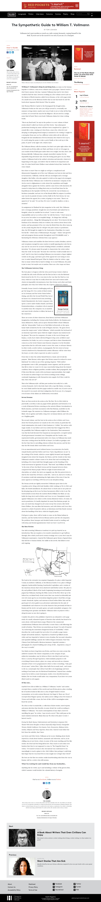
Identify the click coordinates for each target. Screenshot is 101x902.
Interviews (40, 14)
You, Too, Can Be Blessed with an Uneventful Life (46, 815)
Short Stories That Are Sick (51, 860)
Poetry (65, 14)
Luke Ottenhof (84, 97)
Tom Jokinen (51, 29)
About (10, 884)
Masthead (32, 884)
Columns (49, 14)
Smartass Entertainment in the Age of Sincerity (46, 817)
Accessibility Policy (14, 890)
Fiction (30, 14)
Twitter (92, 16)
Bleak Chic (9, 84)
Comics (58, 14)
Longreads (22, 14)
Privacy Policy (33, 887)
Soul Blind (83, 101)
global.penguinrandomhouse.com (80, 898)
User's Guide (12, 47)
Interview (40, 858)
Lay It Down (84, 95)
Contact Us (11, 887)
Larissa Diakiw (84, 103)
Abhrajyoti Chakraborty (82, 84)
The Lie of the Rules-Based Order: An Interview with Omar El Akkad (84, 74)
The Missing (78, 82)
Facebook (92, 13)
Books (39, 830)
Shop (72, 14)
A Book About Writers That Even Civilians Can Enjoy (61, 833)
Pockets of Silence (86, 106)
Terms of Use (33, 890)
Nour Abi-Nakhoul (80, 78)
